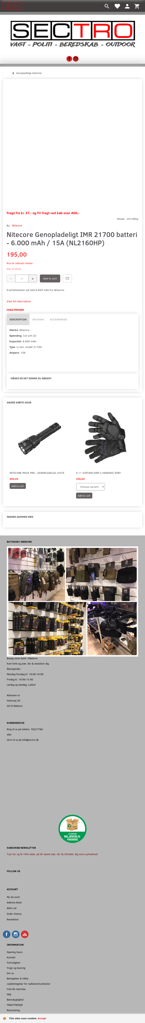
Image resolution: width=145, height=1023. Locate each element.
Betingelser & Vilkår (18, 978)
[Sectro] (72, 33)
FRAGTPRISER (15, 1004)
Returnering (13, 1010)
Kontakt (11, 957)
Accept (42, 1018)
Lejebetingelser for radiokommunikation (28, 983)
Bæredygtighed (15, 999)
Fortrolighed (13, 962)
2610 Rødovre (14, 705)
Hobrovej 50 (13, 700)
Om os (10, 973)
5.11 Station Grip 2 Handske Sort (98, 473)
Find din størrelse (16, 989)
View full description (19, 301)
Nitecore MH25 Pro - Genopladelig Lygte (37, 473)
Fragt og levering (16, 967)
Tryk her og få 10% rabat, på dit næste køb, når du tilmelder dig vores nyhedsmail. (52, 854)
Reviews (38, 319)
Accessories (58, 319)
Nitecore (17, 225)
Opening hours (14, 952)
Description (18, 319)
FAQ (9, 994)
